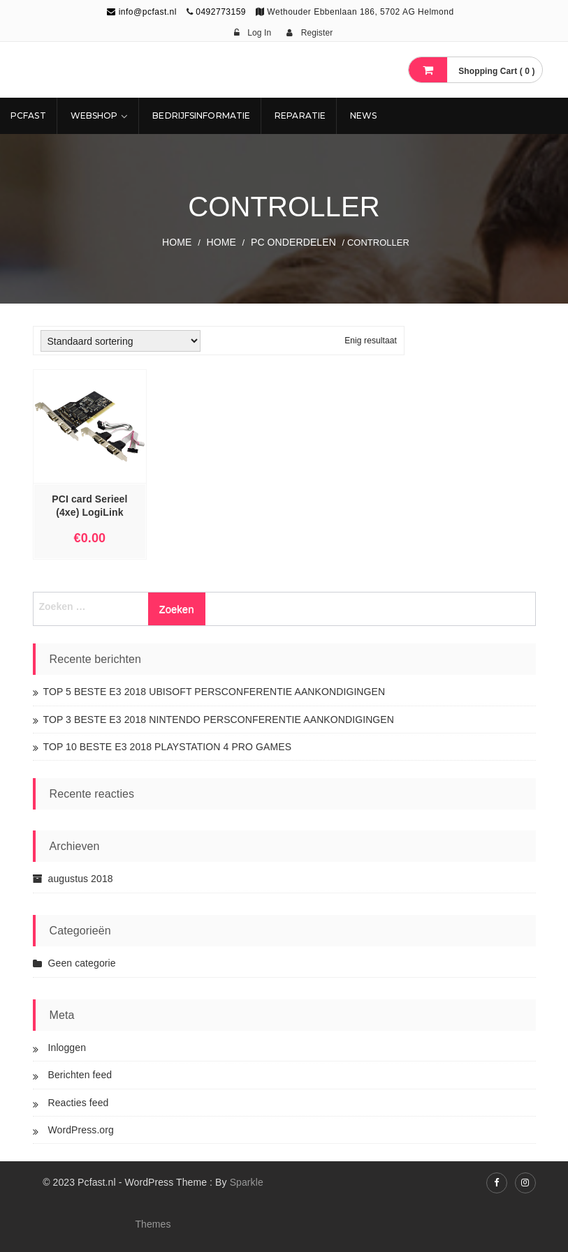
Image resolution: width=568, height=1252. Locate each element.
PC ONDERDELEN (293, 242)
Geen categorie (82, 963)
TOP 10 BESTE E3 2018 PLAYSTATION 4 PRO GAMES (167, 746)
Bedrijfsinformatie (201, 115)
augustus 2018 (80, 878)
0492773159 (221, 12)
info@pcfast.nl (142, 12)
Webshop (94, 115)
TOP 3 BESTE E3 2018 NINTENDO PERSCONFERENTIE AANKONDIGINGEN (219, 719)
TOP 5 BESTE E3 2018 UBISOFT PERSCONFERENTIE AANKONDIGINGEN (214, 691)
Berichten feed (80, 1074)
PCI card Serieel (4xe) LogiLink (89, 505)
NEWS (363, 115)
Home (176, 242)
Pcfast (28, 115)
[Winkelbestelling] (121, 341)
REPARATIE (300, 115)
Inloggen (67, 1047)
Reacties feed (78, 1102)
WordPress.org (81, 1129)
